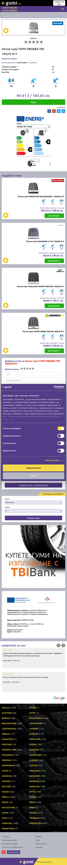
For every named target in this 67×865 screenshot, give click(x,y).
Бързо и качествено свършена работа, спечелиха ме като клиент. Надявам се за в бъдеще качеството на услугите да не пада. (33, 655)
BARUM (6, 718)
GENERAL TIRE (9, 749)
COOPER (33, 728)
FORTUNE (7, 744)
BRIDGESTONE (9, 723)
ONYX (32, 791)
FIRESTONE (35, 739)
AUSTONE (7, 712)
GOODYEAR (35, 754)
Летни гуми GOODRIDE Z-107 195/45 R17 (45, 241)
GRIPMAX (6, 760)
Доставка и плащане (10, 844)
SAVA (32, 807)
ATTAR (32, 707)
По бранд (5, 836)
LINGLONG (34, 770)
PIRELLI (6, 796)
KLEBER (33, 760)
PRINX (5, 802)
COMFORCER (36, 723)
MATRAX (6, 781)
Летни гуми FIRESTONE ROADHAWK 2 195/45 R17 (41, 196)
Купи (33, 102)
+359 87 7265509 (9, 7)
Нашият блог (13, 852)
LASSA (5, 770)
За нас (37, 840)
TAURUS (33, 812)
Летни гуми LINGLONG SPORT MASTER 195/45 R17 (40, 286)
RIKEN (32, 802)
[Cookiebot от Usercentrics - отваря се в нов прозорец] (53, 387)
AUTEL (32, 712)
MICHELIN (34, 781)
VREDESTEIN (35, 823)
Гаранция (39, 847)
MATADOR (34, 775)
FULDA (32, 744)
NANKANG (34, 786)
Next (63, 645)
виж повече (54, 215)
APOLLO (6, 707)
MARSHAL (7, 775)
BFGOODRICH (36, 718)
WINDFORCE (8, 828)
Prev (58, 645)
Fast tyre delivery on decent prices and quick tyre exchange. (33, 678)
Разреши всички (33, 468)
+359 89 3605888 (9, 10)
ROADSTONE (8, 807)
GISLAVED (34, 749)
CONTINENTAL (9, 728)
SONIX (5, 812)
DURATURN (7, 739)
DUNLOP (33, 733)
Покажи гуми (33, 518)
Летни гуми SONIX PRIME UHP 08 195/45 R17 (43, 331)
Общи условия (41, 844)
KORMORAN (8, 765)
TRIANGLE (34, 818)
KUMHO (33, 765)
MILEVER (6, 786)
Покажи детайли (52, 460)
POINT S (33, 796)
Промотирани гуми (9, 840)
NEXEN (5, 791)
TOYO (4, 818)
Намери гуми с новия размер (33, 485)
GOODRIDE (7, 754)
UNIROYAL (7, 823)
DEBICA (6, 733)
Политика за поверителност (12, 847)
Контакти (38, 836)
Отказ (33, 476)
